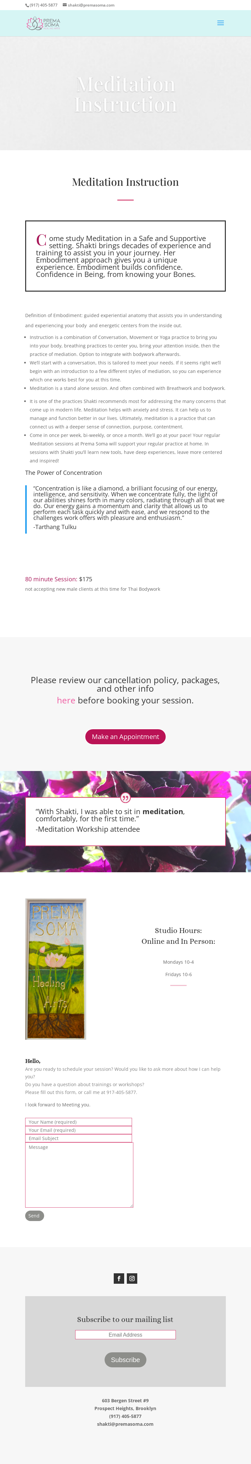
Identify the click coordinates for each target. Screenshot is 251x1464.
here (66, 700)
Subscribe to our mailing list (125, 1319)
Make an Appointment (125, 736)
